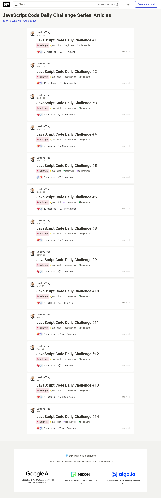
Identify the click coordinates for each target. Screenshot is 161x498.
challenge (42, 45)
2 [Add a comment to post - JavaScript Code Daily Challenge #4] (66, 146)
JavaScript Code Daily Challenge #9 (66, 260)
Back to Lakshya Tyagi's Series (19, 20)
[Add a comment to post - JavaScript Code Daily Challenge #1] (46, 52)
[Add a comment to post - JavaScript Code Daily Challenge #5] (46, 177)
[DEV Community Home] (6, 4)
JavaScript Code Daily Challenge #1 (66, 40)
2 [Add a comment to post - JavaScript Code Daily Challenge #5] (66, 177)
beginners (68, 45)
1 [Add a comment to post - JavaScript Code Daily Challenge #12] (65, 365)
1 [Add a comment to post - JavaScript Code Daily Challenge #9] (65, 271)
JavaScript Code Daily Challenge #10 (67, 291)
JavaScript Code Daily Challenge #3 (66, 103)
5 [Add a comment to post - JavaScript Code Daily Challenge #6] (67, 209)
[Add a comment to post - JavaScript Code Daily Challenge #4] (46, 146)
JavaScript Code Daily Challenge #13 (67, 385)
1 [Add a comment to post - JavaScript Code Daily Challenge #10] (65, 303)
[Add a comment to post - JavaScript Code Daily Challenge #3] (46, 114)
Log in (128, 4)
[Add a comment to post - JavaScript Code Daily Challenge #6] (46, 209)
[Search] (16, 4)
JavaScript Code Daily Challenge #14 (67, 416)
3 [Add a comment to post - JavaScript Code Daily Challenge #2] (67, 83)
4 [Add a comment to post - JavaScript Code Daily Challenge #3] (66, 114)
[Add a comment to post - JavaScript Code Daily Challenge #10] (46, 303)
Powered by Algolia (108, 4)
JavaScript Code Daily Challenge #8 (66, 228)
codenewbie (83, 45)
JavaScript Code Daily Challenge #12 (67, 354)
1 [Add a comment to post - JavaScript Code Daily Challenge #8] (65, 240)
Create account (146, 4)
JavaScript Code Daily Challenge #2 (66, 71)
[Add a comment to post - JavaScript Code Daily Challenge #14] (46, 428)
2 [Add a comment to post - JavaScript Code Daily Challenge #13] (66, 397)
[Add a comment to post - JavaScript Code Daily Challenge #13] (46, 397)
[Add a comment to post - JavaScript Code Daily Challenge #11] (46, 334)
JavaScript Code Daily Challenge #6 (66, 197)
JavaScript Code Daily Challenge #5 (66, 165)
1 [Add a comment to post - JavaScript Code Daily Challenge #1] (67, 52)
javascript (55, 45)
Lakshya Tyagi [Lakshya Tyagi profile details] (44, 32)
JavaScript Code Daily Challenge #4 (66, 134)
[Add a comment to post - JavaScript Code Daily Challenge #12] (46, 365)
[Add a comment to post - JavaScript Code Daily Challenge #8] (46, 240)
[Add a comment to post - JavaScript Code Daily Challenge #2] (46, 83)
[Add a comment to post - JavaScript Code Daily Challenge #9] (46, 271)
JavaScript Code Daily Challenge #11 (67, 322)
